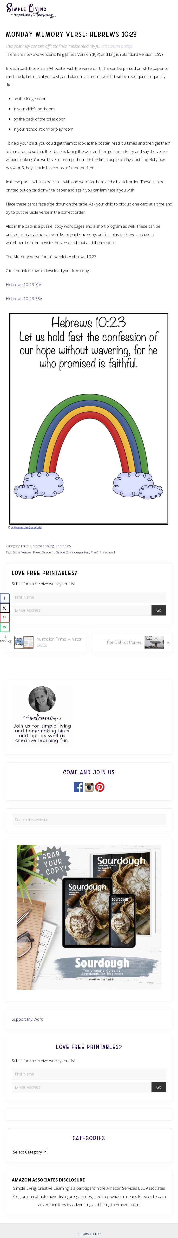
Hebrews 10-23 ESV (24, 298)
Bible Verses (22, 552)
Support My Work (27, 1019)
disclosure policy (117, 46)
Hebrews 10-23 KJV (23, 284)
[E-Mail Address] (82, 610)
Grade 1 (48, 552)
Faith (25, 545)
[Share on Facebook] (5, 598)
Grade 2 (62, 552)
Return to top (89, 1234)
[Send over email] (5, 627)
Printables (63, 545)
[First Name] (89, 597)
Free (36, 552)
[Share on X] (5, 608)
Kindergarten (79, 552)
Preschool (107, 552)
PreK (94, 552)
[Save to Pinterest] (5, 617)
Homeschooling (42, 545)
